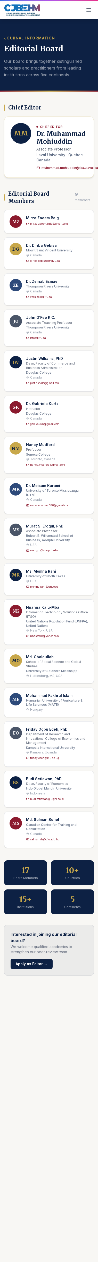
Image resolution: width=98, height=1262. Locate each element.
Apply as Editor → (31, 964)
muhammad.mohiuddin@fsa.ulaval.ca (67, 168)
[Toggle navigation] (89, 10)
